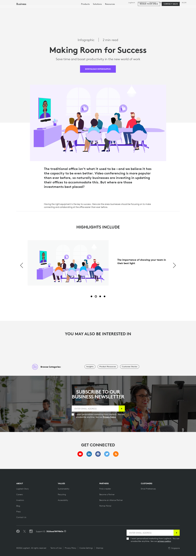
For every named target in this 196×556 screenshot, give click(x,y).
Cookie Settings (86, 548)
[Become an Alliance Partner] (111, 500)
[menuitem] (85, 16)
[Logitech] (23, 8)
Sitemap (99, 548)
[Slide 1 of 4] (91, 296)
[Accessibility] (63, 500)
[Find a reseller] (105, 489)
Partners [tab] (102, 8)
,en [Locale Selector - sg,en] (184, 2)
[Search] (169, 9)
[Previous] (21, 265)
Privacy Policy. (113, 417)
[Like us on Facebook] (18, 531)
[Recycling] (62, 494)
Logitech (131, 2)
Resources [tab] (85, 8)
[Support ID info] (65, 531)
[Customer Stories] (129, 367)
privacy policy (164, 541)
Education (163, 2)
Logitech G (142, 2)
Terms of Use (56, 548)
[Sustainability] (63, 489)
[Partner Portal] (105, 506)
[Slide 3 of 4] (100, 296)
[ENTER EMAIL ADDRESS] (95, 408)
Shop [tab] (43, 8)
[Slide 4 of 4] (104, 296)
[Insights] (90, 367)
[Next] (174, 265)
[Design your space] (149, 17)
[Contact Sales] (171, 17)
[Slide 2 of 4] (96, 296)
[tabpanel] (98, 265)
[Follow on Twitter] (24, 531)
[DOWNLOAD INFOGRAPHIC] (98, 69)
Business (153, 2)
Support (172, 2)
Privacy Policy (70, 548)
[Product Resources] (108, 367)
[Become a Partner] (107, 494)
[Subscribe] (121, 408)
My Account (183, 9)
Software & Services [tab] (62, 8)
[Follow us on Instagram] (31, 531)
